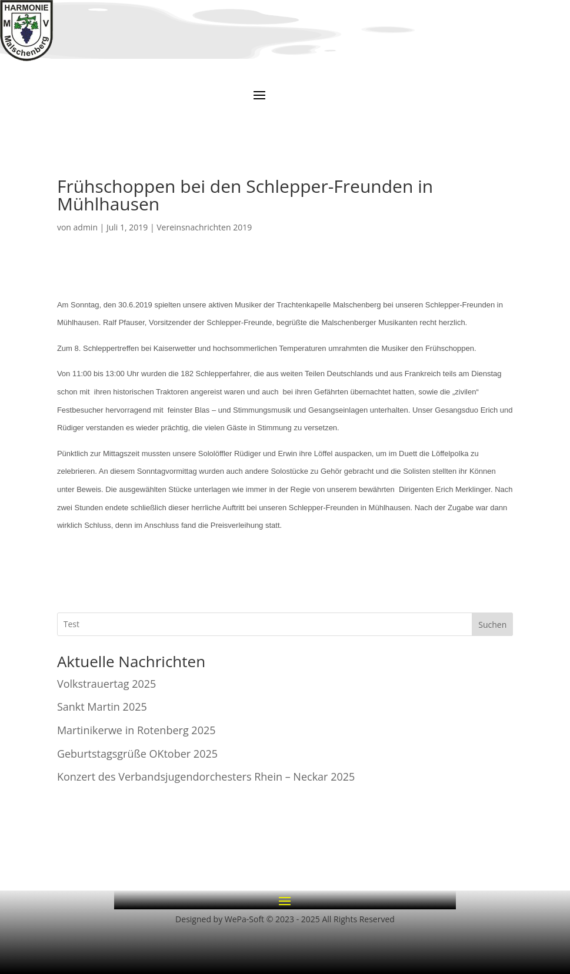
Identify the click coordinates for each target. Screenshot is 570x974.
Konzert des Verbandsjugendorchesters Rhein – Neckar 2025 (206, 776)
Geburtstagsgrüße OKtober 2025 (137, 754)
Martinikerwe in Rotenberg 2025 (136, 730)
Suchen (492, 624)
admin (86, 227)
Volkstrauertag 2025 (106, 684)
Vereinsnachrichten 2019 (204, 227)
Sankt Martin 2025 (102, 706)
